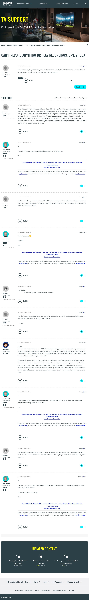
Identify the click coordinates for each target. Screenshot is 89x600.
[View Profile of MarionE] (5, 204)
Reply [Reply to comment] (81, 131)
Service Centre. (80, 174)
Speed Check (73, 581)
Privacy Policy (45, 590)
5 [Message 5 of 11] (83, 286)
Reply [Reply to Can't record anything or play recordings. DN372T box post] (78, 87)
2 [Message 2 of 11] (83, 142)
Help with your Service (76, 163)
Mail (45, 581)
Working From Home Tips (52, 167)
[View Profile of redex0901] (6, 349)
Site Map (71, 590)
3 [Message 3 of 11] (83, 197)
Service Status (63, 163)
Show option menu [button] (86, 45)
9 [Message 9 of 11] (83, 448)
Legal (37, 590)
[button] (86, 4)
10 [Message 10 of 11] (83, 476)
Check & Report (25, 163)
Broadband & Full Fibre (17, 581)
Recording (21, 77)
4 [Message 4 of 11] (83, 232)
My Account (23, 174)
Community (78, 4)
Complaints (29, 590)
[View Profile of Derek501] (6, 73)
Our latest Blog (37, 163)
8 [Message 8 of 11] (83, 392)
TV (15, 565)
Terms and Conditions (59, 590)
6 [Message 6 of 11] (83, 312)
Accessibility (19, 590)
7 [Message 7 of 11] (83, 342)
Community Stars (52, 165)
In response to (8, 118)
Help (35, 581)
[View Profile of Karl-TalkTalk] (8, 149)
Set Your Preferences (49, 163)
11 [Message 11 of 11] (83, 66)
